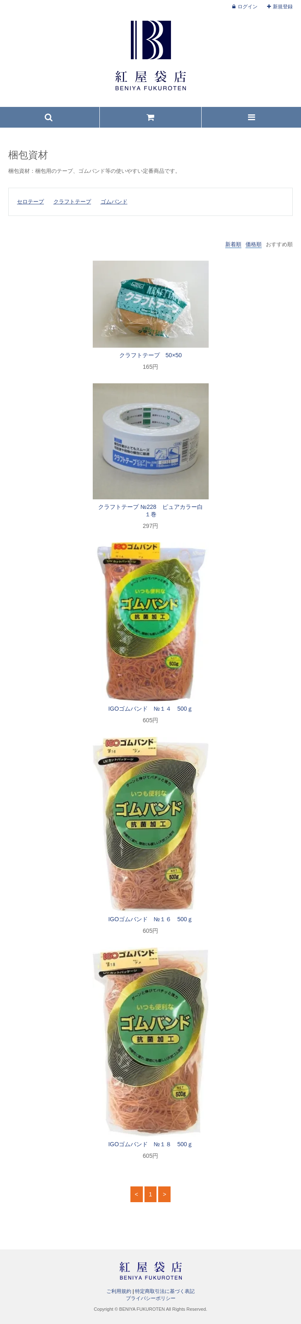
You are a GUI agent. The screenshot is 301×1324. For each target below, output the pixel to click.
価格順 (254, 244)
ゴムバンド (114, 201)
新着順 (233, 244)
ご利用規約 (118, 1291)
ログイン (248, 6)
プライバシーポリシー (151, 1298)
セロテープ (30, 201)
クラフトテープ (72, 201)
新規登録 (283, 6)
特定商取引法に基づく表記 (165, 1291)
